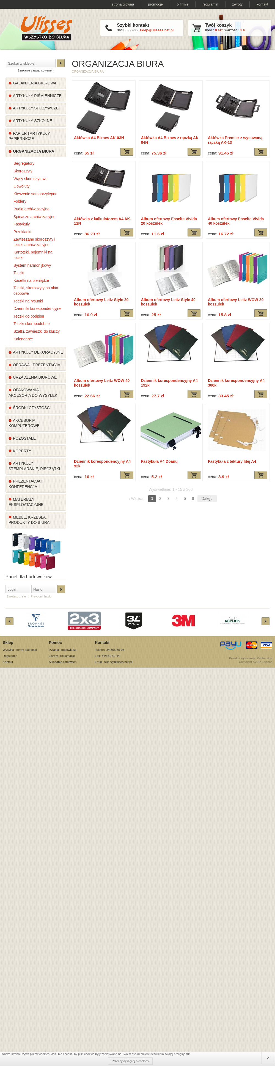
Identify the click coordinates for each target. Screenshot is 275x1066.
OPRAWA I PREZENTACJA (36, 365)
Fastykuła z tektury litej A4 (232, 461)
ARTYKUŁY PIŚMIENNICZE (37, 95)
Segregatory (23, 163)
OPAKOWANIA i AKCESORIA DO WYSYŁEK (33, 393)
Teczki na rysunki (28, 301)
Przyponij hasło (41, 596)
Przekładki (22, 232)
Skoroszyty (22, 171)
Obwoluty (21, 186)
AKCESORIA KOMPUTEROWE (24, 423)
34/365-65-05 (127, 30)
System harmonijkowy (32, 265)
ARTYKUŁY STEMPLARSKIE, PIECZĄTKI (34, 466)
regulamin (210, 4)
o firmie (183, 4)
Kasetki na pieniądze (31, 280)
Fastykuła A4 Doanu (159, 461)
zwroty (237, 4)
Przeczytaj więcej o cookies (130, 1061)
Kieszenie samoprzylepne (35, 194)
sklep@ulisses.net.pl (156, 30)
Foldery (19, 201)
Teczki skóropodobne (31, 323)
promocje (155, 4)
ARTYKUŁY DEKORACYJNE (38, 352)
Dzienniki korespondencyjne (37, 308)
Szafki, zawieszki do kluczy (36, 331)
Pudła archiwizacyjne (31, 209)
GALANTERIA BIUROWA (34, 83)
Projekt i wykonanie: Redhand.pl (250, 658)
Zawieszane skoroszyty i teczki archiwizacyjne (34, 242)
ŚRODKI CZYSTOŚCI (32, 408)
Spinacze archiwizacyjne (34, 216)
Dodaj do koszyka (126, 152)
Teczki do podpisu (28, 316)
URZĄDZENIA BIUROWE (35, 377)
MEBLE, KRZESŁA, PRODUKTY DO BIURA (29, 520)
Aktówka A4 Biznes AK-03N (99, 138)
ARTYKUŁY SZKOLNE (32, 121)
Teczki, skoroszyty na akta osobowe (35, 291)
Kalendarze (23, 339)
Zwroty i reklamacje (62, 655)
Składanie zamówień (63, 661)
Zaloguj (61, 589)
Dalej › (207, 498)
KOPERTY (22, 451)
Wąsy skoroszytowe (30, 179)
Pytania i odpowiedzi (62, 649)
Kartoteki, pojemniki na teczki (33, 255)
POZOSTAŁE (24, 438)
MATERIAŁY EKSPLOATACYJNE (26, 502)
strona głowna (123, 4)
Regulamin (10, 655)
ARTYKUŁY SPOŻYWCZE (36, 108)
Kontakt (8, 661)
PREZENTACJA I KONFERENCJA (25, 484)
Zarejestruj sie (16, 596)
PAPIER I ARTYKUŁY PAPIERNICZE (29, 136)
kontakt (262, 4)
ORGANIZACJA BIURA (33, 151)
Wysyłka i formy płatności (20, 649)
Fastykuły (21, 224)
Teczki (18, 273)
